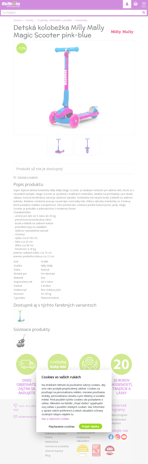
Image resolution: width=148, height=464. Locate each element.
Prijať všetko (90, 426)
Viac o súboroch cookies (55, 418)
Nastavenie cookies (62, 426)
